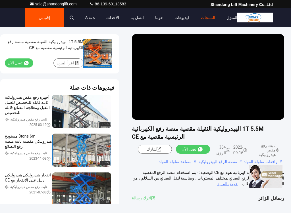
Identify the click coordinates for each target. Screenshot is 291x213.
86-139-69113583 (107, 4)
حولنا (159, 17)
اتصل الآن (192, 149)
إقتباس (44, 17)
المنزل (231, 17)
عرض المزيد (227, 184)
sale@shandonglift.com (54, 4)
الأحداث (112, 17)
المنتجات (208, 17)
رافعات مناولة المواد (260, 161)
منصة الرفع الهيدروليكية (217, 161)
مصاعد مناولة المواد (175, 161)
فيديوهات (182, 17)
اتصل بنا (137, 17)
